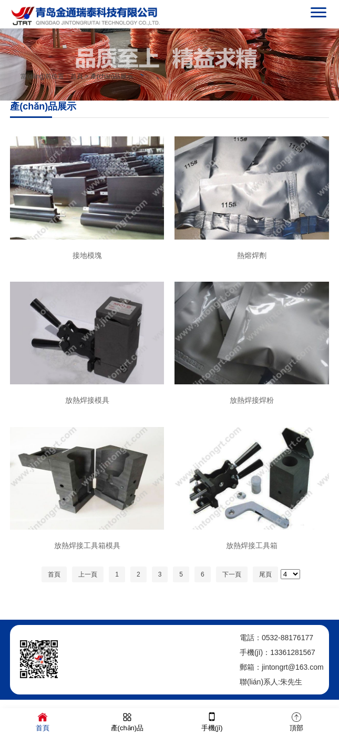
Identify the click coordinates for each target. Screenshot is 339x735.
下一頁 (231, 574)
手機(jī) (212, 721)
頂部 (296, 721)
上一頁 (87, 574)
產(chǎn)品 (127, 721)
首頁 (76, 76)
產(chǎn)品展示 (111, 76)
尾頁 (265, 574)
